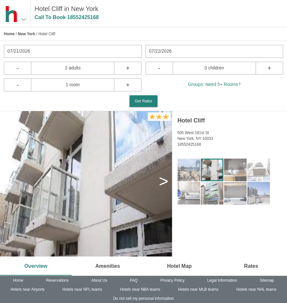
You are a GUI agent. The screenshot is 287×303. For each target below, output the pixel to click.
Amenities (107, 266)
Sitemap (267, 280)
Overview (36, 266)
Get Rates (143, 101)
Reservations (57, 280)
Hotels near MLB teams (198, 289)
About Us (99, 280)
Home (9, 34)
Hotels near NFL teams (82, 289)
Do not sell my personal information (143, 298)
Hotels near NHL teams (256, 289)
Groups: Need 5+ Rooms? (214, 84)
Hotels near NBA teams (140, 289)
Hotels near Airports (28, 289)
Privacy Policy (172, 280)
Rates (251, 266)
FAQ (134, 280)
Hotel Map (179, 266)
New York (26, 34)
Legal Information (222, 280)
